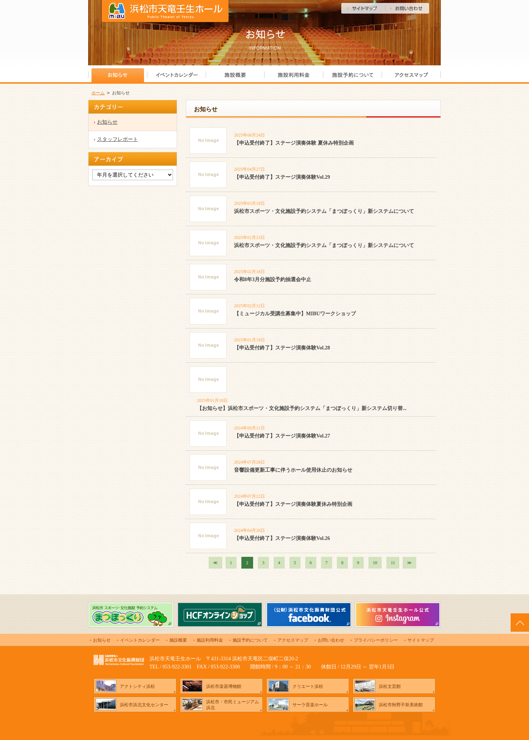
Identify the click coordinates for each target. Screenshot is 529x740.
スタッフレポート (117, 139)
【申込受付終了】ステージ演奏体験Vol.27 (282, 436)
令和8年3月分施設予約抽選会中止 (272, 279)
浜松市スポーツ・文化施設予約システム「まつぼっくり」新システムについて (324, 211)
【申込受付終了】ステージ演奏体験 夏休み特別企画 (294, 143)
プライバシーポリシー (376, 640)
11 (393, 562)
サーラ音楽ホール (310, 704)
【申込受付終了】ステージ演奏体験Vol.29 (282, 177)
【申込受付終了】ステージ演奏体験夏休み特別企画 (293, 504)
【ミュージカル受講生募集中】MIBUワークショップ (295, 313)
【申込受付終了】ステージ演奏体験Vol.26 (282, 538)
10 (375, 562)
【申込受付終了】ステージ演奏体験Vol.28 (282, 348)
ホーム (98, 92)
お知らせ (107, 122)
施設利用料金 (210, 640)
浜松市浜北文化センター (144, 704)
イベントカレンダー (140, 640)
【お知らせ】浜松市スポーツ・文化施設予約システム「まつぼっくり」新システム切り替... (302, 408)
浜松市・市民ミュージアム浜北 (232, 704)
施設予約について (250, 640)
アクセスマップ (292, 640)
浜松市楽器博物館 (223, 686)
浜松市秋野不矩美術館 (401, 704)
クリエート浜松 (307, 686)
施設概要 (178, 640)
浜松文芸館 (390, 686)
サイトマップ (420, 640)
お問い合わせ (331, 640)
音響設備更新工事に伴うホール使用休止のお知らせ (293, 470)
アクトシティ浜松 (137, 686)
